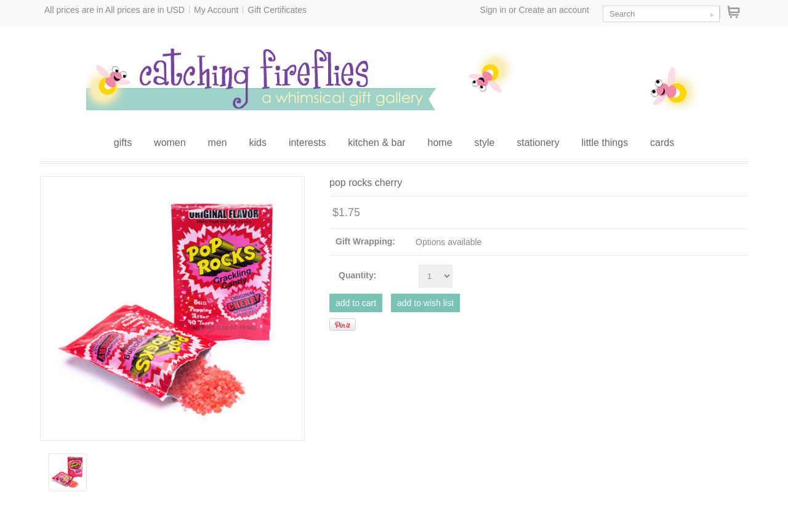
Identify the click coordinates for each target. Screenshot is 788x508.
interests (307, 142)
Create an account (554, 10)
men (217, 142)
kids (258, 142)
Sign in (493, 10)
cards (662, 142)
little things (605, 142)
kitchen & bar (376, 142)
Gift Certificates (277, 10)
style (484, 142)
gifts (123, 142)
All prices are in (145, 10)
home (440, 142)
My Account (216, 10)
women (170, 142)
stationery (538, 142)
